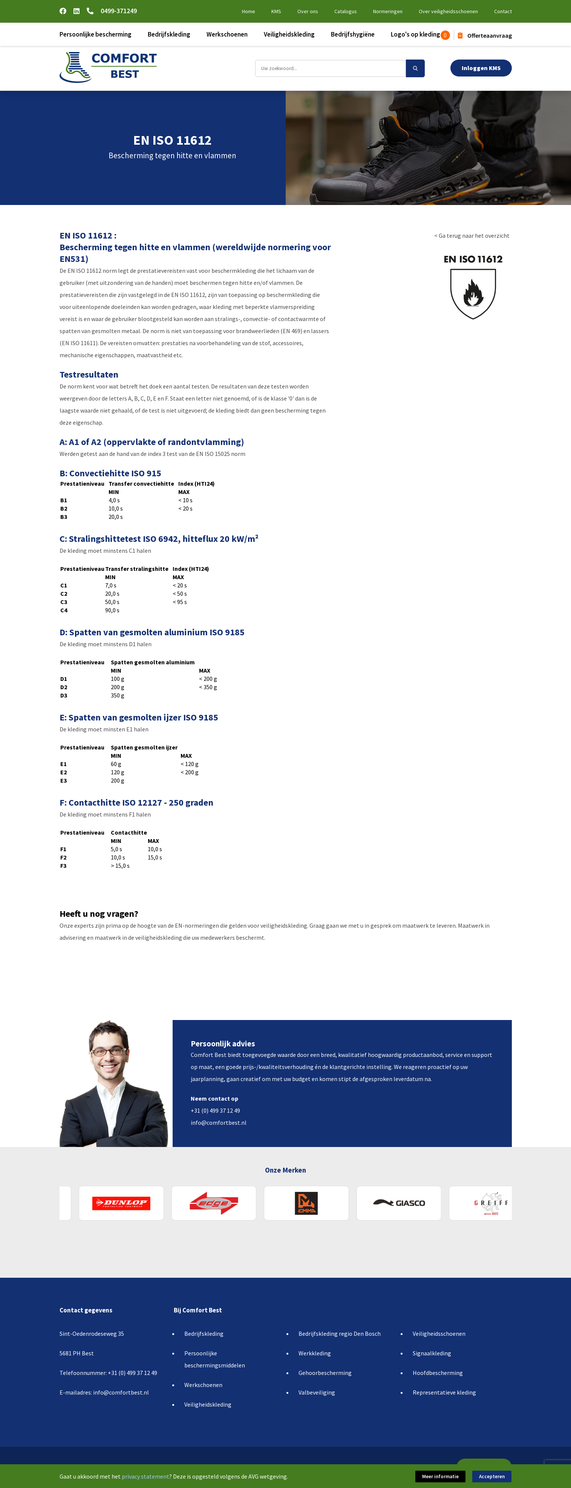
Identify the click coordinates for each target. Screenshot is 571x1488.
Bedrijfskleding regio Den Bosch (340, 1333)
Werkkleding (315, 1353)
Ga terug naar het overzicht (474, 235)
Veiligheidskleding (289, 34)
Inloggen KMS (481, 68)
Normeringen (388, 11)
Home (248, 11)
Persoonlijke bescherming (96, 34)
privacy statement (145, 1476)
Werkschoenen (227, 34)
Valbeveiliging (317, 1392)
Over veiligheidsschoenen (448, 11)
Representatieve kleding (444, 1392)
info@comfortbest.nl (218, 1122)
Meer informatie (441, 1476)
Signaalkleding (432, 1353)
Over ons (307, 11)
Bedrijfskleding (169, 34)
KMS (276, 11)
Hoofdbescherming (438, 1372)
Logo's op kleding (415, 34)
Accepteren (492, 1476)
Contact (503, 11)
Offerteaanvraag (485, 35)
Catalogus (345, 11)
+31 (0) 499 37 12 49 (215, 1110)
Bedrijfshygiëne (353, 34)
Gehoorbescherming (325, 1372)
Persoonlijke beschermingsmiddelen (214, 1359)
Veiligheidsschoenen (439, 1333)
